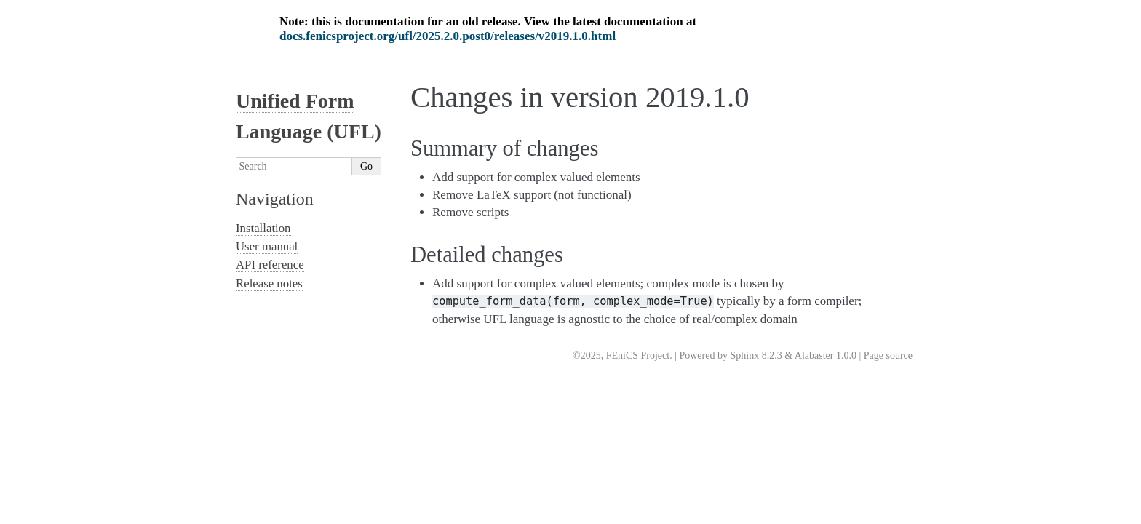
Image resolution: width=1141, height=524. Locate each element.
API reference (270, 264)
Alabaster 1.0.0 (825, 355)
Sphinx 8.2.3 (756, 355)
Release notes (269, 283)
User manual (267, 246)
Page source (888, 355)
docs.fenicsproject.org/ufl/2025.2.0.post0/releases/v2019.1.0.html (447, 36)
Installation (263, 228)
